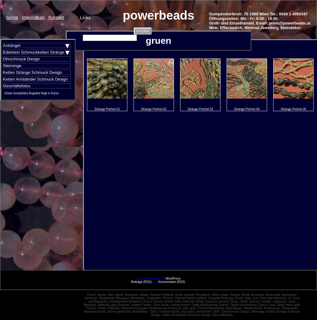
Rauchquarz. (234, 308)
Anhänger (12, 45)
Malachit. (104, 305)
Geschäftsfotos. (222, 315)
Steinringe (12, 65)
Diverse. (168, 298)
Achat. (246, 294)
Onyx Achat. (161, 305)
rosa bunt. (187, 311)
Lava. (292, 301)
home (12, 17)
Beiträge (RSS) (141, 282)
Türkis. (153, 311)
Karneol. (155, 294)
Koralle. (266, 301)
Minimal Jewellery (261, 27)
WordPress (172, 278)
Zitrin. (217, 311)
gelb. (186, 308)
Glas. (248, 298)
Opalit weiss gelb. (289, 305)
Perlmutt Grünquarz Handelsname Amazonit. (151, 308)
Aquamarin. (289, 294)
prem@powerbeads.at (290, 23)
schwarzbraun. (181, 305)
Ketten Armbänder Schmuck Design (35, 79)
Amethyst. (258, 294)
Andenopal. (273, 294)
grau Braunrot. (120, 305)
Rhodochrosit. (253, 308)
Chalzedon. (154, 298)
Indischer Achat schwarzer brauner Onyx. (211, 301)
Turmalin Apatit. (169, 311)
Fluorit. (91, 294)
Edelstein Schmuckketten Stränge (33, 52)
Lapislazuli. (280, 301)
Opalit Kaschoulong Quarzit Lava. (253, 305)
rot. (290, 298)
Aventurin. (92, 298)
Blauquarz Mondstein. (131, 298)
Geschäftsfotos (16, 86)
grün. (193, 308)
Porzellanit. (202, 294)
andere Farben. (141, 305)
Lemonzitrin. (204, 311)
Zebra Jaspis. (220, 294)
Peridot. (91, 308)
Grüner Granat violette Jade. (162, 301)
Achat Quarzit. (184, 294)
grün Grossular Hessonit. (270, 298)
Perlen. (102, 308)
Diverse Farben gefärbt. (191, 298)
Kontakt (56, 17)
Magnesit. (90, 305)
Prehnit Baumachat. (211, 308)
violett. (243, 301)
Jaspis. (102, 294)
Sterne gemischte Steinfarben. (128, 311)
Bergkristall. (107, 298)
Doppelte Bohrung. (221, 298)
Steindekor (290, 27)
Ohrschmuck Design (21, 59)
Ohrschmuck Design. (236, 311)
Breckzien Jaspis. (137, 294)
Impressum (33, 17)
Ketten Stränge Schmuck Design (32, 72)
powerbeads (158, 15)
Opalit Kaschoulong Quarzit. (210, 305)
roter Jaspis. (116, 294)
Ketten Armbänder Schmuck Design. (186, 315)
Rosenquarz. (272, 308)
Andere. (235, 294)
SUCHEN (142, 31)
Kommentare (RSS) (171, 282)
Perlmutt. (168, 294)
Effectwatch (231, 27)
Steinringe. (258, 311)
